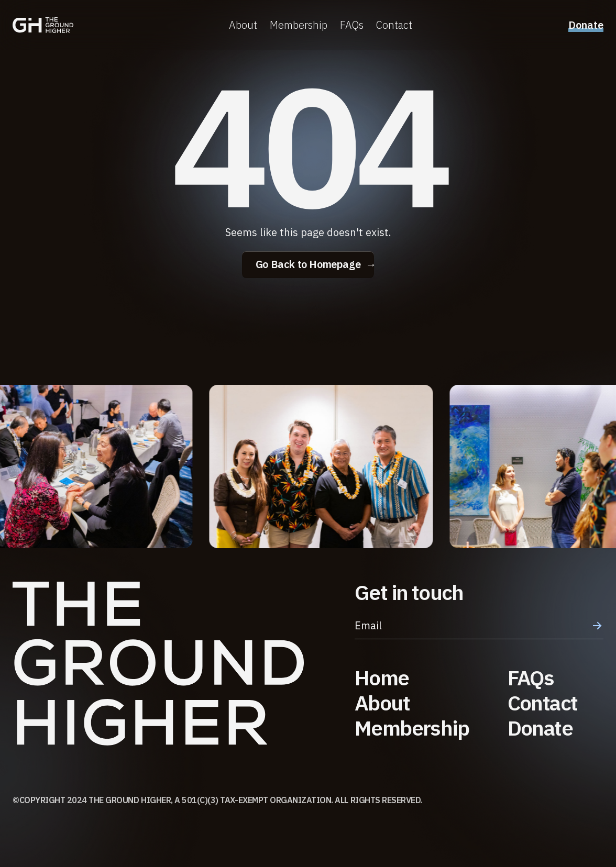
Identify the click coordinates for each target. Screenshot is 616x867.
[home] (43, 26)
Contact (394, 26)
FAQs (352, 26)
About (243, 26)
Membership (298, 26)
